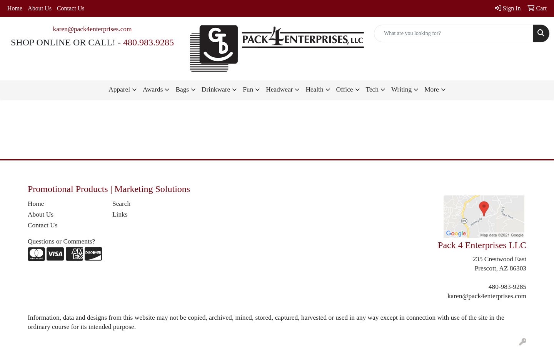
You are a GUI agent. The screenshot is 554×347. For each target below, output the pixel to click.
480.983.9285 (148, 42)
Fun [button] (248, 89)
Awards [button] (153, 89)
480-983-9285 (507, 286)
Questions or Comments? (61, 241)
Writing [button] (401, 89)
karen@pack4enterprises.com (92, 29)
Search (121, 203)
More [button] (431, 89)
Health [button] (314, 89)
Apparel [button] (119, 89)
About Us (40, 8)
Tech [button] (372, 89)
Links (119, 214)
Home (14, 8)
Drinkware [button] (216, 89)
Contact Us (71, 8)
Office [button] (344, 89)
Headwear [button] (279, 89)
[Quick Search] (453, 33)
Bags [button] (182, 89)
